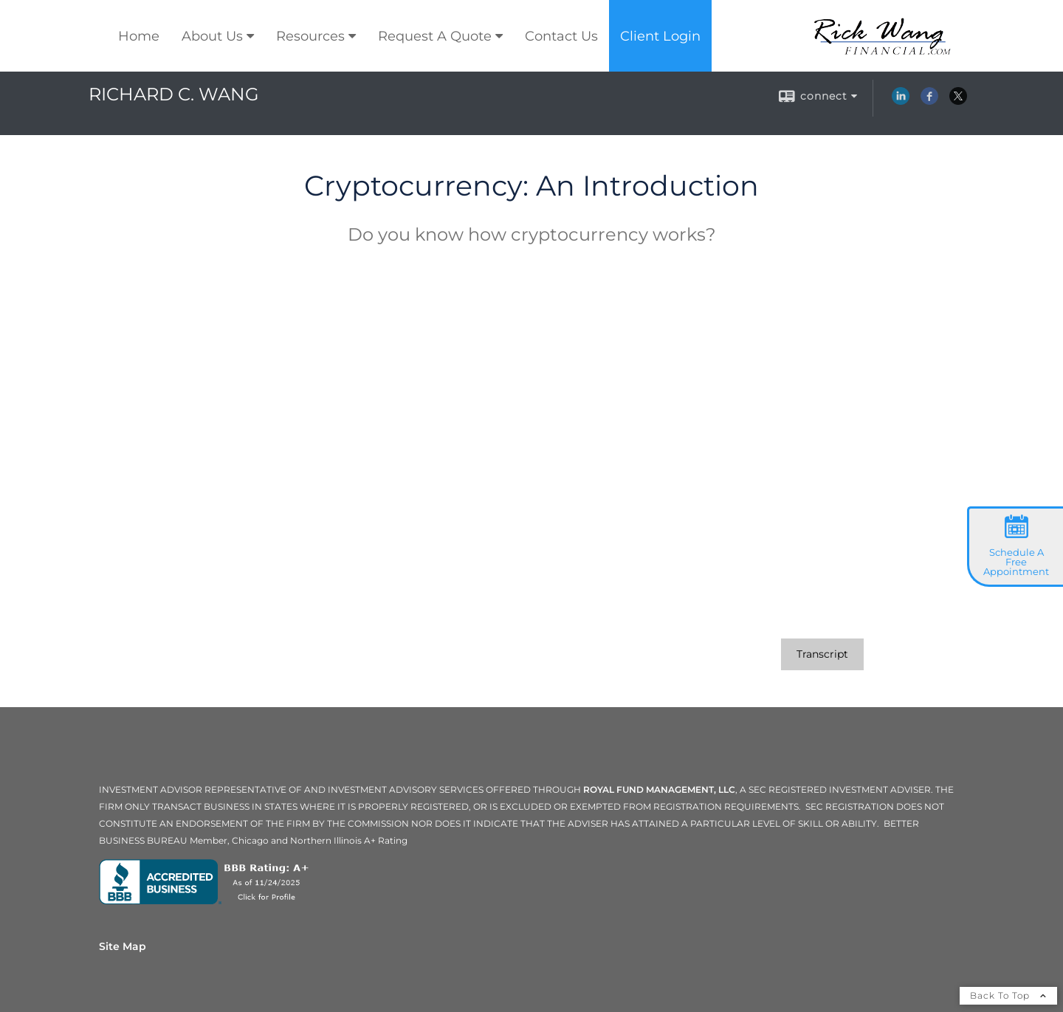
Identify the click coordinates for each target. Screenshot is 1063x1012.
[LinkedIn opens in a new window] (900, 101)
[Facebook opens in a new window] (929, 101)
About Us (212, 36)
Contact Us (561, 36)
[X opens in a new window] (958, 101)
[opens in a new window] (207, 900)
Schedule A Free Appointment (1016, 561)
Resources (310, 36)
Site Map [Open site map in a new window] (122, 946)
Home (138, 36)
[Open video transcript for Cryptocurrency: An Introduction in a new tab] (822, 654)
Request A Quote (435, 36)
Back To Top (1008, 995)
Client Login (660, 36)
